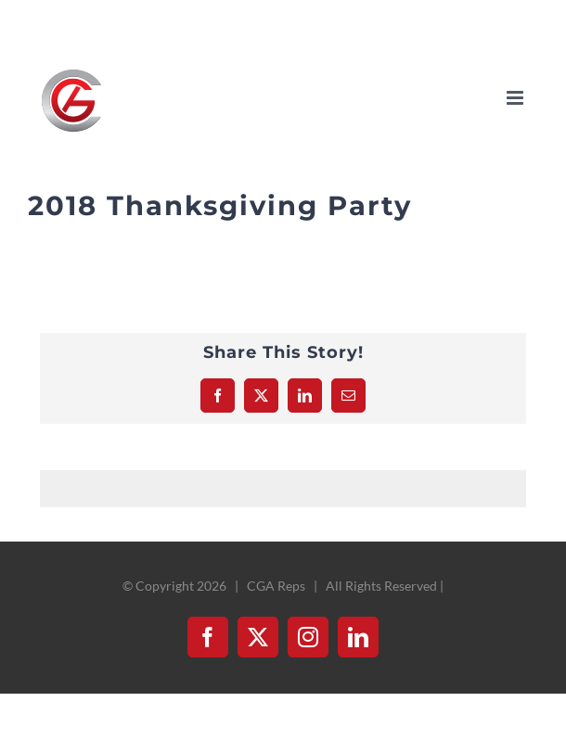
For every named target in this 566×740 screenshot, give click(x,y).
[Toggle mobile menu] (516, 98)
